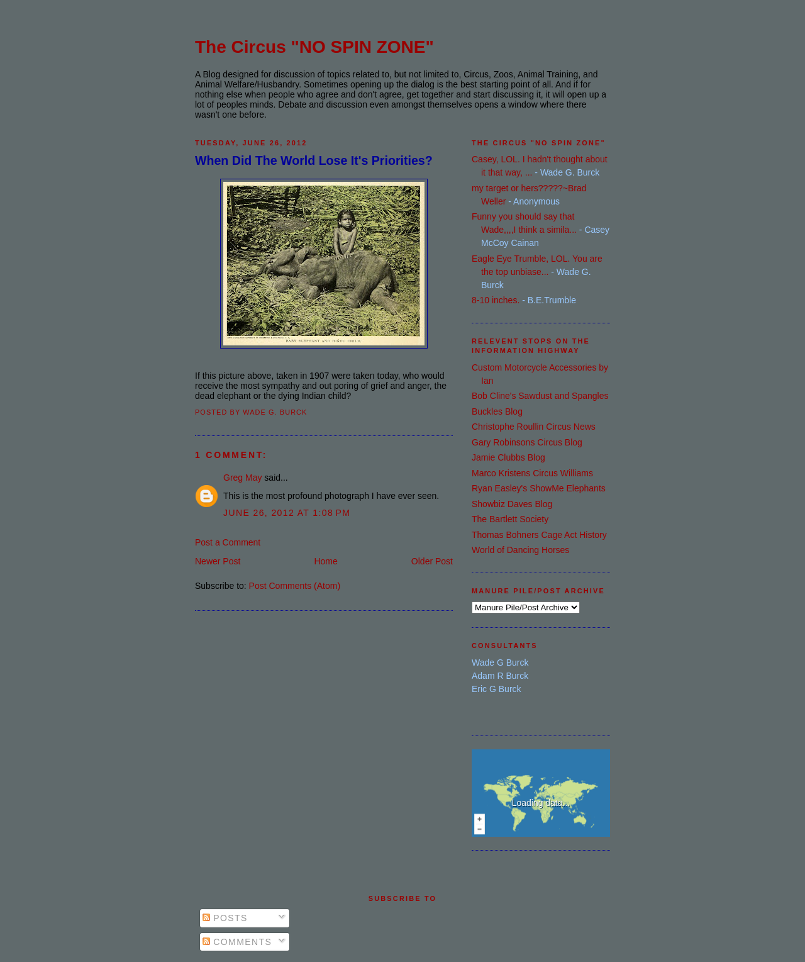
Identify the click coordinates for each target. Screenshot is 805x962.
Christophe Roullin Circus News (534, 427)
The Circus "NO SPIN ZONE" (314, 47)
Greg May (242, 478)
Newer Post (217, 561)
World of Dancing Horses (520, 550)
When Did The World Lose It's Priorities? (314, 160)
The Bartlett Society (510, 519)
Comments (237, 942)
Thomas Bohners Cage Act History (539, 535)
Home (325, 561)
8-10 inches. (495, 300)
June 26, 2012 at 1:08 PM (286, 513)
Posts (225, 918)
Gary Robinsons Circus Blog (527, 442)
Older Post (432, 561)
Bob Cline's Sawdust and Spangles (540, 396)
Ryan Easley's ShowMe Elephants (539, 488)
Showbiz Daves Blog (512, 504)
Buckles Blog (497, 411)
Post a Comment (227, 542)
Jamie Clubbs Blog (508, 457)
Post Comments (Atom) (294, 586)
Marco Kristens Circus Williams (532, 473)
